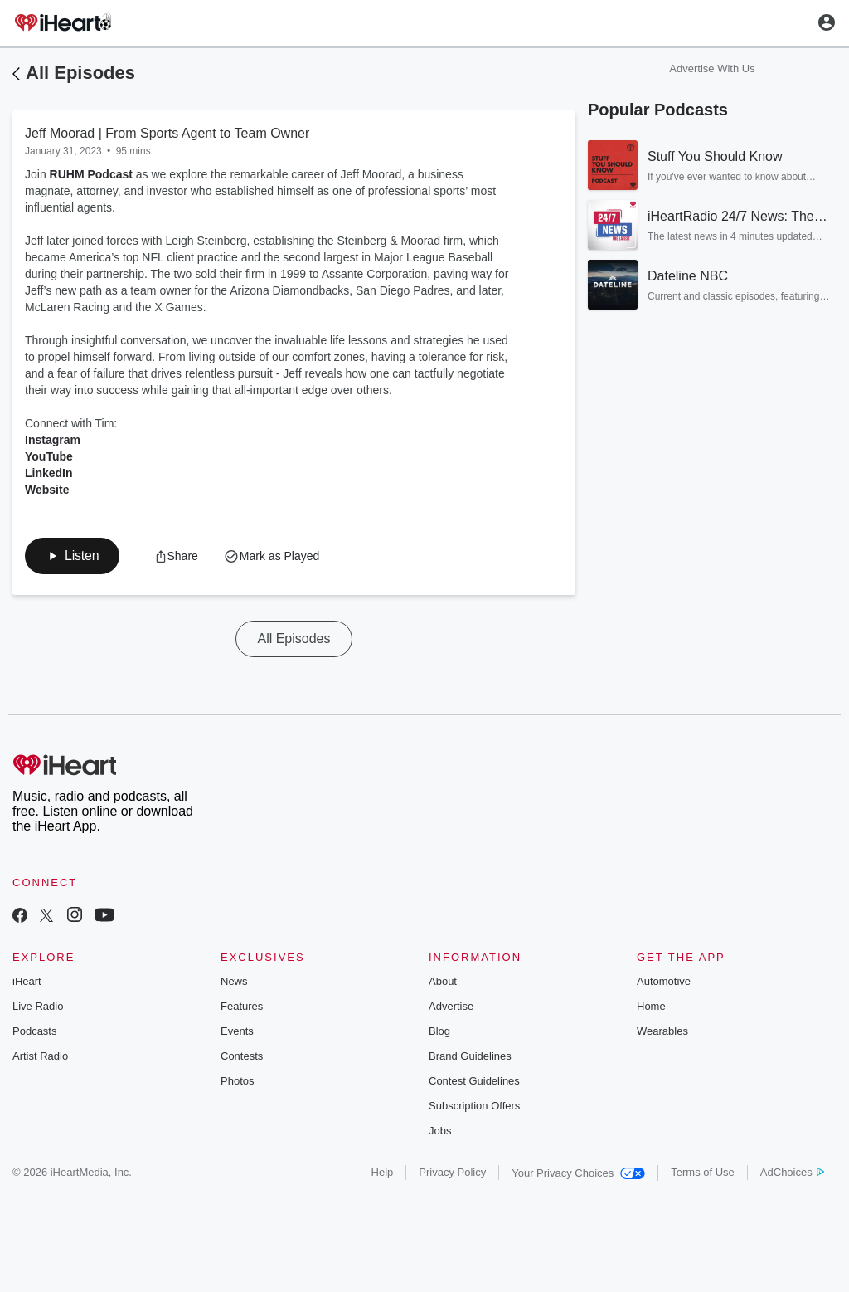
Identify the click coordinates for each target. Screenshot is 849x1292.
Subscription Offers (474, 1105)
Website (47, 489)
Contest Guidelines (474, 1081)
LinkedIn (49, 473)
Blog (439, 1031)
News (234, 981)
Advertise (451, 1006)
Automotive (664, 981)
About (443, 981)
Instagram (52, 439)
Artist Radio (40, 1056)
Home (651, 1006)
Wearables (662, 1031)
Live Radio (37, 1006)
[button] (72, 556)
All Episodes (80, 72)
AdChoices (792, 1172)
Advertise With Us (711, 68)
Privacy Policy (452, 1172)
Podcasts (34, 1031)
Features (242, 1006)
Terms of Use (703, 1172)
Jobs (440, 1130)
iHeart (26, 981)
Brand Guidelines (470, 1056)
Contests (242, 1056)
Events (237, 1031)
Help (382, 1172)
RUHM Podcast (91, 174)
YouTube (49, 456)
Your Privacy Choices (578, 1173)
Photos (237, 1081)
